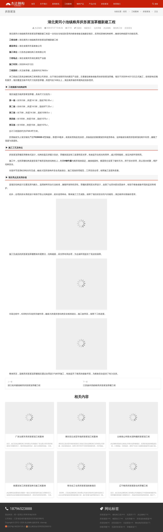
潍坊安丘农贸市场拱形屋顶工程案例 (81, 436)
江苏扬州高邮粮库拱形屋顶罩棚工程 (99, 385)
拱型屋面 (116, 523)
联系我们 (116, 4)
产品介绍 (92, 4)
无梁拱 (79, 28)
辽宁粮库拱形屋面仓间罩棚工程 (133, 485)
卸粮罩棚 (105, 527)
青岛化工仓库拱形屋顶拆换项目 (81, 485)
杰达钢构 (107, 28)
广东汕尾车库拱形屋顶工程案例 (29, 436)
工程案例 (68, 4)
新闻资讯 (55, 4)
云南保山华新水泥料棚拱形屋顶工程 (133, 436)
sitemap (43, 523)
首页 (33, 4)
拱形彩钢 (105, 523)
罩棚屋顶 (132, 527)
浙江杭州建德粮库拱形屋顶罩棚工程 (24, 385)
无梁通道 (128, 523)
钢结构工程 (117, 28)
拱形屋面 (105, 519)
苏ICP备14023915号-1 (16, 526)
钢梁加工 (87, 28)
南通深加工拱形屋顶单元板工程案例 (29, 485)
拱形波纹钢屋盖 (144, 519)
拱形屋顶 (104, 4)
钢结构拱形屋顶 (142, 523)
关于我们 (43, 4)
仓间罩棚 (97, 28)
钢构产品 (80, 4)
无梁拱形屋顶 (118, 527)
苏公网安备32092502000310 (38, 526)
